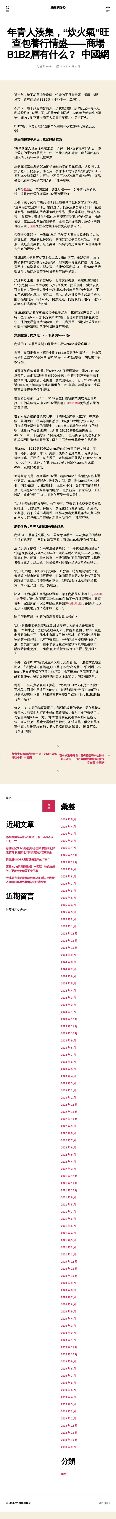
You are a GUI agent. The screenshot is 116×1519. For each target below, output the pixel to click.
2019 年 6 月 (68, 1390)
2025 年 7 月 (68, 891)
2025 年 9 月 (68, 876)
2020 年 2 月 (68, 1340)
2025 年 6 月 (68, 898)
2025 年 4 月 (68, 912)
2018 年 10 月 (69, 1447)
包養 (27, 189)
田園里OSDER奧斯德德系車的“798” (27, 867)
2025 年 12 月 (69, 862)
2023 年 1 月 (68, 1105)
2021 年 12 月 (69, 1183)
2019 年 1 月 (68, 1426)
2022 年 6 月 (68, 1155)
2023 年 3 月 (68, 1090)
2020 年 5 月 (68, 1319)
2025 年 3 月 (68, 919)
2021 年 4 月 (68, 1240)
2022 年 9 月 (68, 1133)
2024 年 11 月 (69, 948)
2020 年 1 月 (68, 1347)
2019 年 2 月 (68, 1418)
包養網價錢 (74, 403)
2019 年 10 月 (69, 1361)
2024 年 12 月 (69, 941)
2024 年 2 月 (68, 1012)
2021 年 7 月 (68, 1219)
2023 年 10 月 (69, 1040)
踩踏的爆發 (58, 7)
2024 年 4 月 (68, 998)
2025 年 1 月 (68, 933)
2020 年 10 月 (69, 1283)
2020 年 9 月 (68, 1290)
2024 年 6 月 (68, 983)
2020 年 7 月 (68, 1304)
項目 (63, 1481)
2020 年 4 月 (68, 1326)
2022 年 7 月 (68, 1147)
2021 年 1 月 (68, 1261)
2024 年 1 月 (68, 1019)
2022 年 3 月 (68, 1176)
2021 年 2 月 (68, 1254)
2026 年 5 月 (68, 826)
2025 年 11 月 (69, 869)
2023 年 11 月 (69, 1033)
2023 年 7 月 (68, 1062)
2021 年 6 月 (68, 1226)
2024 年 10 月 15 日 (70, 67)
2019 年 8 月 (68, 1376)
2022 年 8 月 (68, 1140)
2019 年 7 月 (68, 1383)
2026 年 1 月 (68, 855)
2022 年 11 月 (69, 1119)
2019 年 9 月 (68, 1368)
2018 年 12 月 (69, 1433)
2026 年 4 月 (68, 834)
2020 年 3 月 (68, 1333)
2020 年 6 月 (68, 1311)
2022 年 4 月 (68, 1169)
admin (48, 67)
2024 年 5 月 (68, 990)
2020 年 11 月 (69, 1276)
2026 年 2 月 (68, 848)
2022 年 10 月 (69, 1126)
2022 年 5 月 (68, 1162)
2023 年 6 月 (68, 1069)
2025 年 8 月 (68, 884)
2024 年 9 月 (68, 962)
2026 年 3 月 (68, 841)
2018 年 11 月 (69, 1440)
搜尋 (8, 805)
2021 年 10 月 (69, 1197)
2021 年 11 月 (69, 1190)
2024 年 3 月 (68, 1005)
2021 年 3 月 (68, 1247)
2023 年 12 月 (69, 1026)
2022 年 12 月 (69, 1112)
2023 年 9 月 (68, 1048)
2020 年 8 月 (68, 1297)
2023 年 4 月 (68, 1083)
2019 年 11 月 (69, 1354)
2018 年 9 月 (68, 1454)
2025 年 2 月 (68, 926)
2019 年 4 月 (68, 1404)
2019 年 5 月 (68, 1397)
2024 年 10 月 (69, 955)
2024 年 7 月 (68, 976)
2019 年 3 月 (68, 1411)
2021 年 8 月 (68, 1212)
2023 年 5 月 (68, 1076)
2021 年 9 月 (68, 1204)
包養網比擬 (79, 604)
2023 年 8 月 (68, 1055)
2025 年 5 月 (68, 905)
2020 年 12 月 (69, 1269)
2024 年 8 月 (68, 969)
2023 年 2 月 (68, 1097)
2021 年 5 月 (68, 1233)
